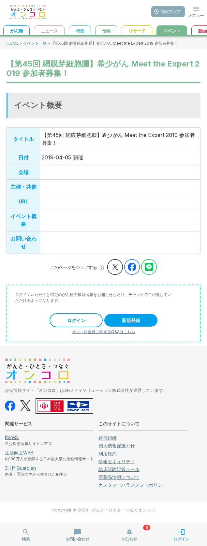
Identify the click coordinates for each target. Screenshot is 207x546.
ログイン (76, 320)
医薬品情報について (119, 477)
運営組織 (107, 438)
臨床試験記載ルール (119, 469)
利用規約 (107, 453)
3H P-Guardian (20, 468)
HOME (13, 43)
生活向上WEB (19, 452)
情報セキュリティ (116, 461)
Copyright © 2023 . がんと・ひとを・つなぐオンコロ (103, 510)
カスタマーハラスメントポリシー (132, 485)
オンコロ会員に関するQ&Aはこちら (103, 331)
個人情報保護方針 (116, 446)
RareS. (12, 437)
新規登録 (131, 320)
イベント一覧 (35, 43)
